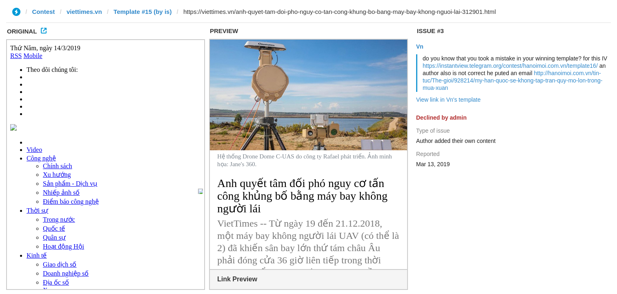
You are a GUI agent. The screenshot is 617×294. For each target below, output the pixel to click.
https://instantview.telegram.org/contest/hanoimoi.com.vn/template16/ (510, 65)
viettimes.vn (84, 11)
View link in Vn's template (448, 99)
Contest (43, 11)
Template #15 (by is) (143, 11)
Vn (419, 46)
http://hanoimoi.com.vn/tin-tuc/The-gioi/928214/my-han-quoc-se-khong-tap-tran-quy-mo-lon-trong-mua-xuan (512, 80)
